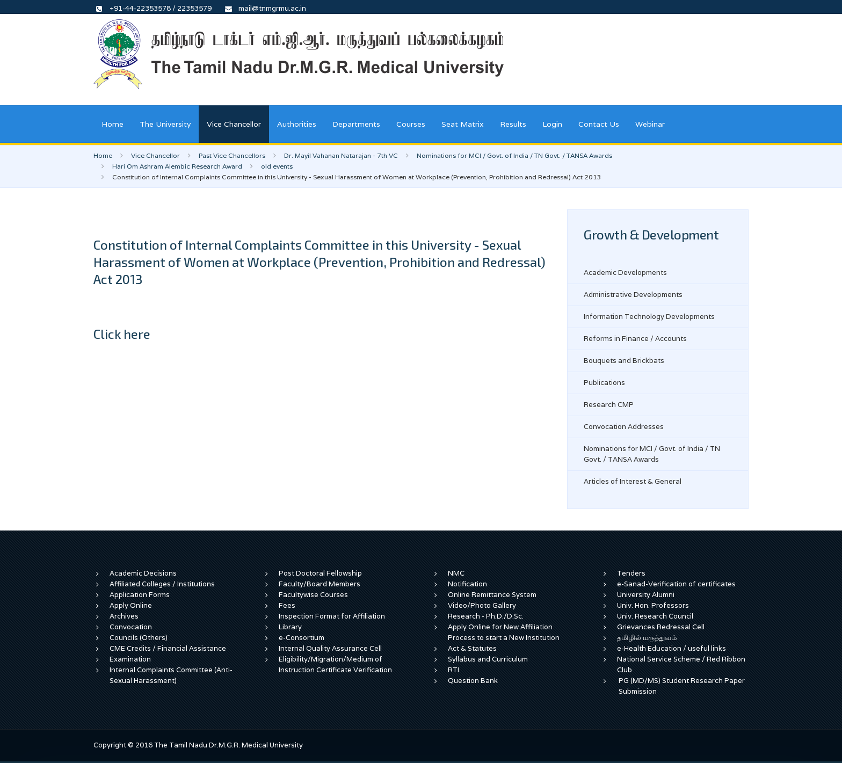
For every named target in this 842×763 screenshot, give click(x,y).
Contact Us (598, 124)
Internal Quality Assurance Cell (330, 648)
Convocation (131, 626)
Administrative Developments (633, 294)
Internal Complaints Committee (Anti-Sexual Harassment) (171, 675)
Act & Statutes (472, 648)
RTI (453, 669)
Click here (121, 333)
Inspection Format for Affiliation (332, 616)
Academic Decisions (143, 573)
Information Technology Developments (649, 316)
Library (290, 626)
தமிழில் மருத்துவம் (647, 637)
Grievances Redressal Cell (661, 626)
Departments (356, 124)
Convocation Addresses (624, 426)
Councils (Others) (139, 637)
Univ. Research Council (655, 616)
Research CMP (609, 404)
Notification (467, 583)
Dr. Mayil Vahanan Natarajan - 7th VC (341, 155)
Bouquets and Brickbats (624, 360)
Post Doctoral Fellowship (320, 573)
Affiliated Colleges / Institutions (162, 583)
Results (513, 124)
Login (552, 124)
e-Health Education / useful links (671, 648)
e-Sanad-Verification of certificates (676, 583)
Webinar (650, 124)
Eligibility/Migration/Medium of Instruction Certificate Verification (335, 664)
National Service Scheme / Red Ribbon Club (681, 664)
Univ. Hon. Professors (653, 605)
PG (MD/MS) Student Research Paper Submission (682, 686)
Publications (604, 382)
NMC (456, 573)
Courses (410, 124)
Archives (124, 616)
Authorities (296, 124)
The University (165, 124)
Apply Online (131, 605)
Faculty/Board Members (319, 583)
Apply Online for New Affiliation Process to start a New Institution (504, 632)
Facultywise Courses (313, 594)
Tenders (631, 573)
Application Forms (140, 594)
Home (112, 124)
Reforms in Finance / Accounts (635, 338)
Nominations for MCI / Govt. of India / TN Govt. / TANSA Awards (514, 155)
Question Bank (473, 680)
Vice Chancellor (234, 124)
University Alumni (645, 594)
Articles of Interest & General (632, 481)
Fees (287, 605)
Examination (130, 659)
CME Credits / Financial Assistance (168, 648)
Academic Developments (625, 272)
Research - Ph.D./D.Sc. (486, 616)
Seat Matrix (462, 124)
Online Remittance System (492, 594)
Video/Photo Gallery (482, 605)
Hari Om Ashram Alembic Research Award (177, 166)
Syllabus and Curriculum (488, 659)
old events (277, 166)
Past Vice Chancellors (232, 155)
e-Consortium (301, 637)
